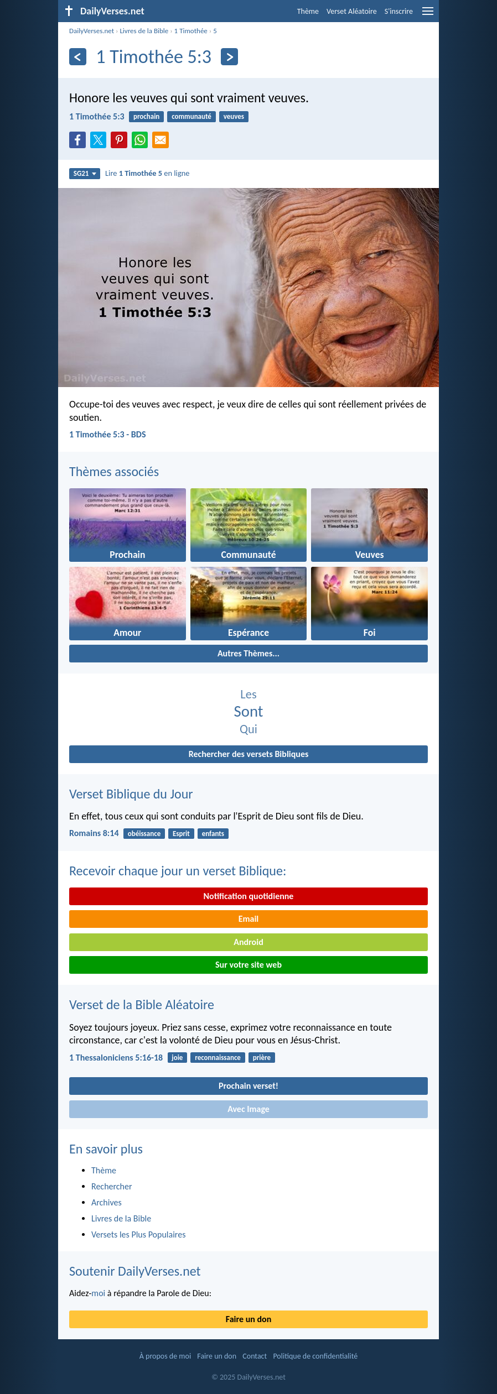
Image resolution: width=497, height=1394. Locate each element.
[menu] (428, 15)
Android (248, 942)
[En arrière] (77, 56)
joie (177, 1057)
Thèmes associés (114, 471)
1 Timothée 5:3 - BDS (107, 434)
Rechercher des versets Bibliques (249, 754)
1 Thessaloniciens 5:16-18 (116, 1057)
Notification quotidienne (249, 896)
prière (262, 1057)
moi (98, 1293)
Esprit (181, 833)
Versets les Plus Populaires (138, 1234)
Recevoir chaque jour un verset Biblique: (177, 871)
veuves (234, 116)
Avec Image (248, 1109)
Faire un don (248, 1319)
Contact (254, 1356)
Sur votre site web (248, 964)
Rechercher (111, 1186)
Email (249, 918)
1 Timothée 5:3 (97, 116)
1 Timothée (191, 31)
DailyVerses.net (91, 31)
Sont (248, 711)
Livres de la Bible (144, 31)
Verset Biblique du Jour (131, 794)
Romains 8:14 (94, 833)
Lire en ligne (147, 173)
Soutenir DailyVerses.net (135, 1271)
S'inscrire (399, 11)
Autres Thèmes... (248, 653)
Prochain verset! (248, 1085)
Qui (248, 729)
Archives (106, 1202)
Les (248, 694)
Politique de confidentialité (315, 1356)
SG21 (85, 173)
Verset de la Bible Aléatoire (141, 1004)
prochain (146, 116)
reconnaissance (218, 1057)
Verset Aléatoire (352, 11)
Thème (308, 11)
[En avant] (229, 56)
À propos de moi (165, 1356)
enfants (213, 833)
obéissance (144, 833)
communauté (191, 116)
